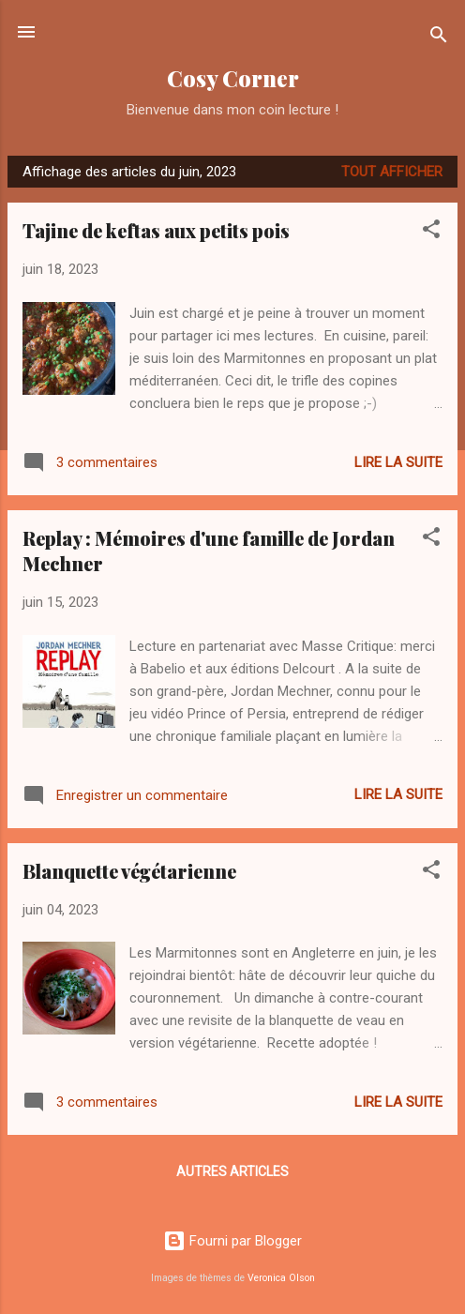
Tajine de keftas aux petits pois (156, 230)
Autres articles (232, 1171)
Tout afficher (391, 171)
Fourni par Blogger (232, 1240)
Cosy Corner (233, 78)
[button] (431, 232)
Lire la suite (398, 462)
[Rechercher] (439, 38)
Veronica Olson (281, 1278)
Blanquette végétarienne (129, 871)
